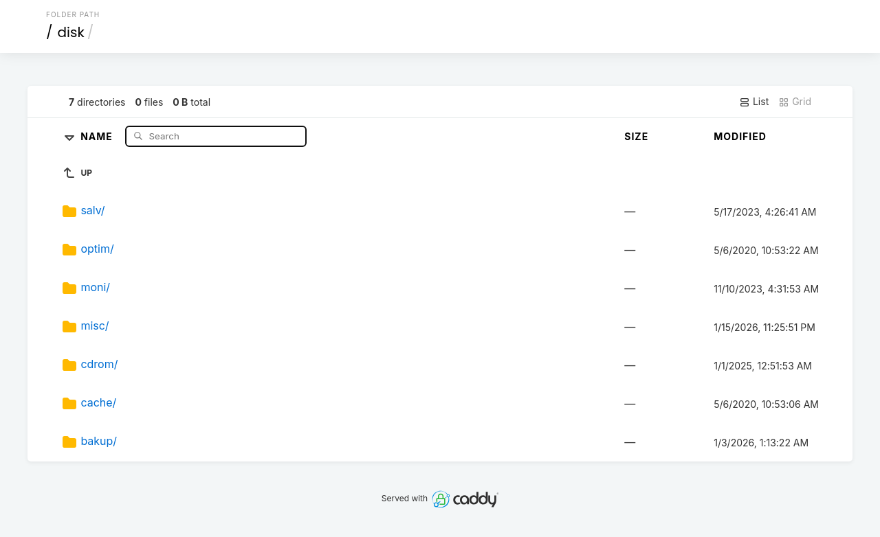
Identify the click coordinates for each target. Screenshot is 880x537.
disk (71, 32)
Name (98, 135)
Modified (740, 136)
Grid (794, 101)
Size (636, 136)
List (754, 101)
